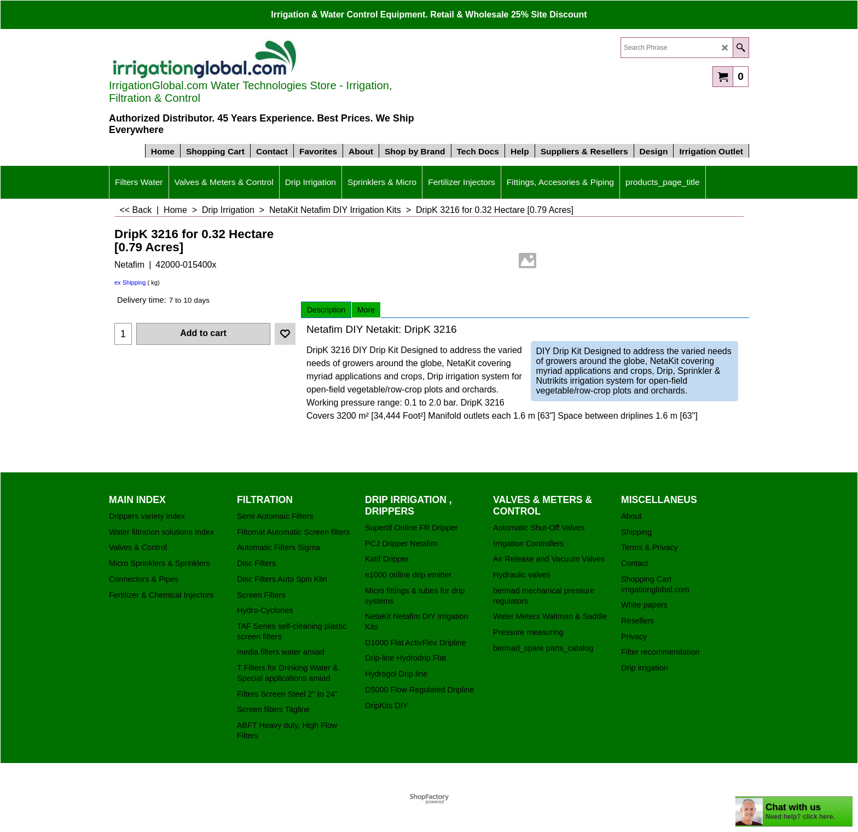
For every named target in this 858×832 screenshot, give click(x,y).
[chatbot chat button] (794, 811)
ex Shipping (130, 282)
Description (326, 309)
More (366, 309)
